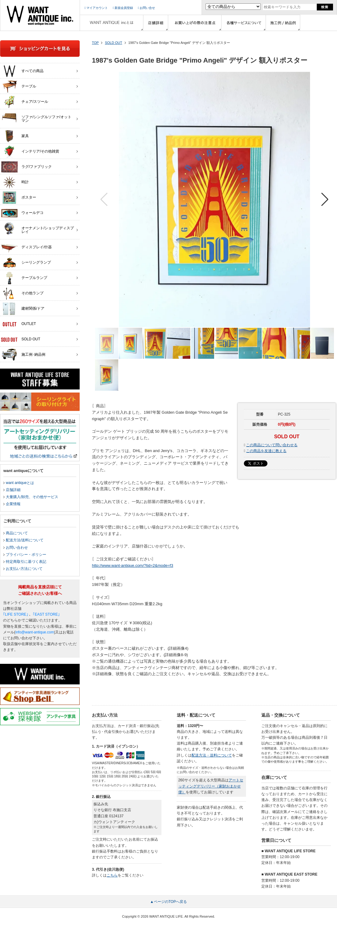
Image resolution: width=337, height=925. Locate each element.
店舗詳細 (13, 490)
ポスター (18, 198)
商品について (17, 533)
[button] (325, 199)
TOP (95, 43)
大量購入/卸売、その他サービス (32, 497)
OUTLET (18, 324)
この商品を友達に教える (266, 451)
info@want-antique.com (34, 632)
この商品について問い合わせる (271, 445)
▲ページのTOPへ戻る (168, 902)
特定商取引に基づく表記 (26, 561)
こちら (112, 875)
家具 (15, 136)
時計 (15, 182)
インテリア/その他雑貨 (30, 151)
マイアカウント (96, 8)
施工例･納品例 (23, 355)
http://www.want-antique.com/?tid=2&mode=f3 (132, 565)
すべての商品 (22, 71)
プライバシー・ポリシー (26, 554)
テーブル (18, 86)
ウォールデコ (22, 213)
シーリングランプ (26, 263)
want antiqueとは (20, 483)
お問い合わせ (17, 547)
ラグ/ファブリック (26, 167)
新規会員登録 (123, 8)
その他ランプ (22, 293)
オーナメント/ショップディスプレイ (37, 228)
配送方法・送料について (211, 755)
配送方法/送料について (25, 540)
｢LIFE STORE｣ (15, 614)
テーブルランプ (24, 278)
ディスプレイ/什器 (26, 247)
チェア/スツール (24, 102)
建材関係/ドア (22, 309)
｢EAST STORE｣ (46, 614)
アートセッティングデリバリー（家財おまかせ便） (210, 786)
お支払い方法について (24, 569)
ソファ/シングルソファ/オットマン (36, 117)
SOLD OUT (113, 43)
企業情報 (13, 504)
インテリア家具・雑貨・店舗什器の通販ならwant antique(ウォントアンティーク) (40, 15)
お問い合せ (146, 8)
